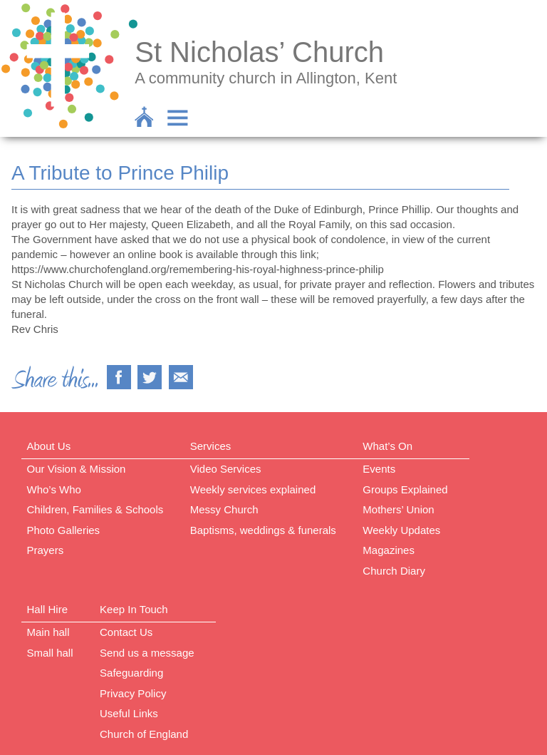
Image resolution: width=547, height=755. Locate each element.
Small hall (50, 653)
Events (379, 469)
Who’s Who (54, 489)
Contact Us (126, 632)
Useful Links (129, 713)
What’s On (387, 446)
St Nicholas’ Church (259, 52)
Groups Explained (405, 489)
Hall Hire (47, 609)
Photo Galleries (63, 530)
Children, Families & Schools (95, 509)
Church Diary (394, 571)
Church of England (144, 734)
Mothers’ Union (398, 509)
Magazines (389, 550)
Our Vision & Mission (76, 469)
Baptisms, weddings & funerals (263, 530)
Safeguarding (131, 673)
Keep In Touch (134, 609)
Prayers (45, 550)
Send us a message (147, 653)
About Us (49, 446)
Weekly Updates (401, 530)
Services (210, 446)
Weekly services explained (253, 489)
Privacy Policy (133, 693)
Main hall (48, 632)
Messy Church (224, 509)
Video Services (225, 469)
